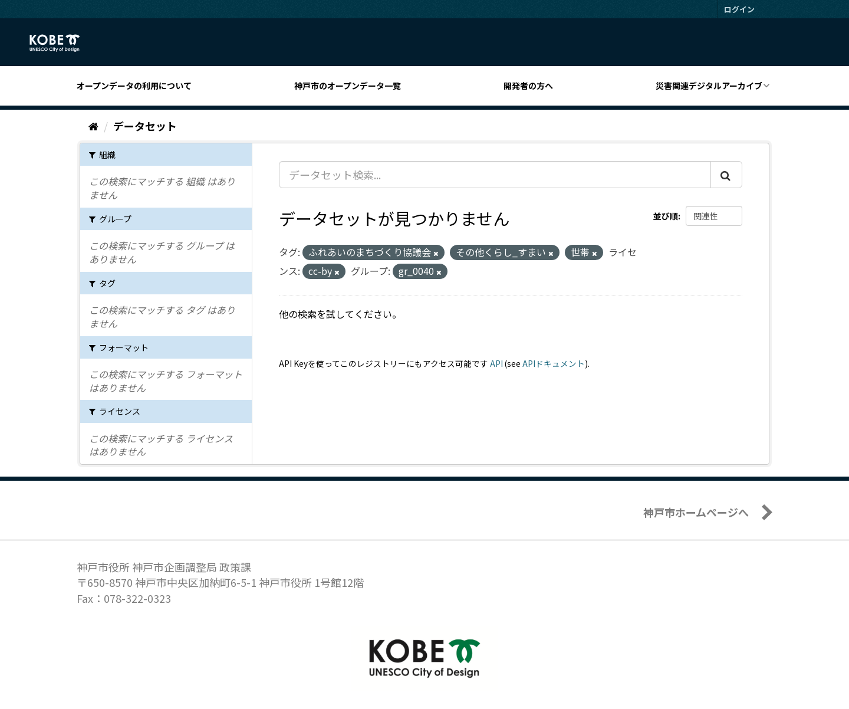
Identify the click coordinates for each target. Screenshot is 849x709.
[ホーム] (93, 125)
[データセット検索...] (495, 174)
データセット (145, 125)
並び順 (665, 216)
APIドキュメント (553, 363)
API (496, 363)
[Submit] (726, 174)
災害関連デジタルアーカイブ (709, 85)
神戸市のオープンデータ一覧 (347, 85)
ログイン (739, 9)
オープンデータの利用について (134, 85)
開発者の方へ (528, 85)
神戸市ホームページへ (696, 512)
